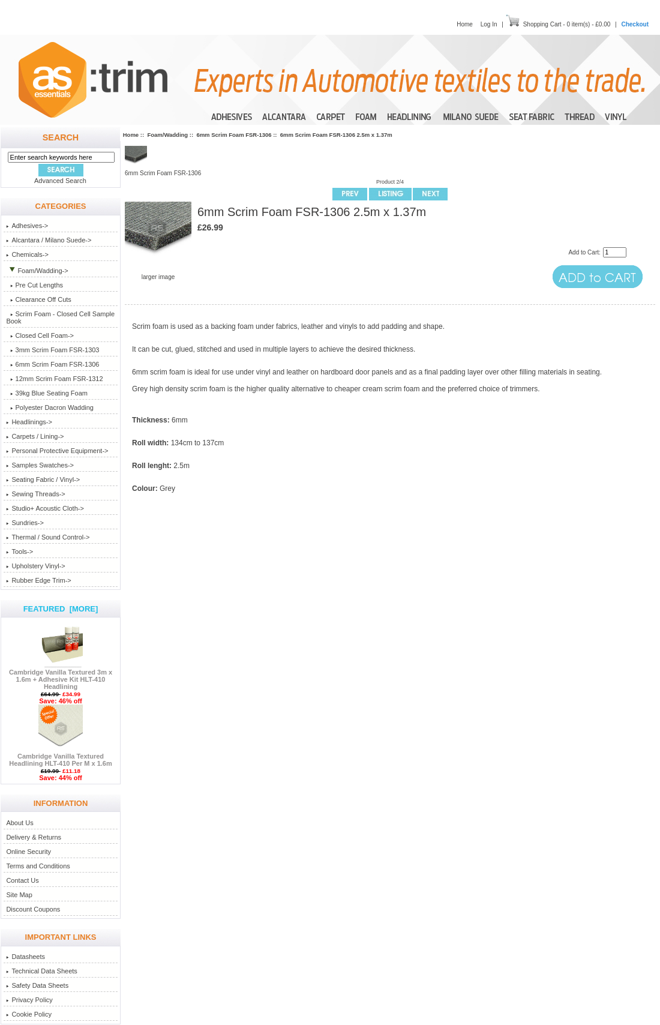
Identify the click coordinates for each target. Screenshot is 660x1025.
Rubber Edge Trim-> (38, 580)
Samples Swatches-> (40, 465)
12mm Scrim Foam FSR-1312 (54, 378)
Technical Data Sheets (41, 971)
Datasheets (25, 956)
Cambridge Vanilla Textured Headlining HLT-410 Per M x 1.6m (60, 757)
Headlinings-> (29, 421)
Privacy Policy (29, 999)
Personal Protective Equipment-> (57, 450)
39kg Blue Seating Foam (47, 393)
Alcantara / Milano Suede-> (48, 240)
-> (37, 270)
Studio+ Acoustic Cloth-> (44, 508)
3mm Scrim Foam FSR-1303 (52, 349)
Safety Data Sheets (37, 985)
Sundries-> (25, 522)
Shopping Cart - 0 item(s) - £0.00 (567, 24)
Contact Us (22, 880)
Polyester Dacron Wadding (50, 407)
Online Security (28, 851)
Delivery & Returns (33, 837)
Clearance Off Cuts (38, 299)
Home (465, 24)
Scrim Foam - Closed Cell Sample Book (60, 317)
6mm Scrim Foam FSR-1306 (233, 134)
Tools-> (19, 551)
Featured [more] (60, 608)
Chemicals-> (27, 254)
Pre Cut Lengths (34, 285)
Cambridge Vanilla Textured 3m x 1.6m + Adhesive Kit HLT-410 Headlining (60, 676)
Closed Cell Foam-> (40, 335)
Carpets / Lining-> (35, 436)
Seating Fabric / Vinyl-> (43, 479)
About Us (19, 822)
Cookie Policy (29, 1014)
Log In (489, 24)
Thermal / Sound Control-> (47, 537)
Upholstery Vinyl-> (35, 566)
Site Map (19, 894)
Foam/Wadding (167, 134)
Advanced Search (60, 180)
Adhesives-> (27, 225)
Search (61, 137)
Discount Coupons (33, 909)
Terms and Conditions (38, 866)
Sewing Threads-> (35, 493)
